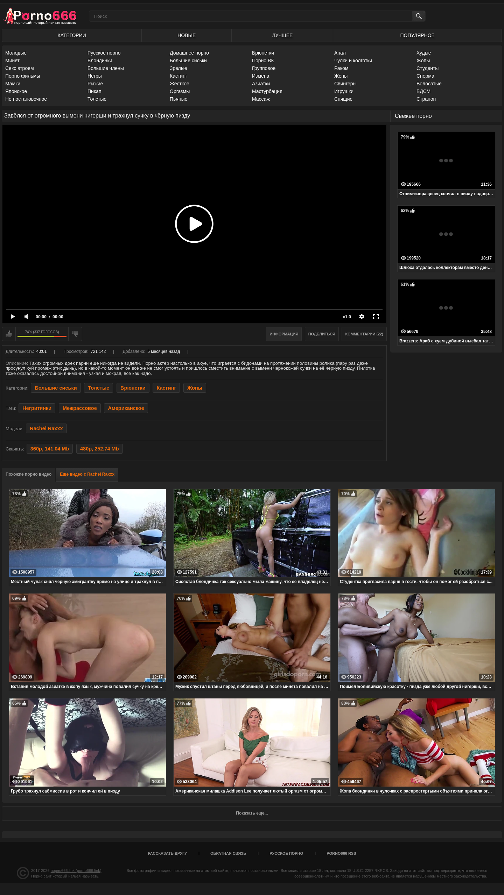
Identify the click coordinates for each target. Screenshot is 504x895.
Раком (341, 68)
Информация (284, 334)
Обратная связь (228, 853)
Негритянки (36, 408)
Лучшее (282, 35)
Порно (36, 876)
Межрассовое (80, 408)
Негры (95, 76)
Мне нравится (9, 334)
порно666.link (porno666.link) (76, 870)
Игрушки (344, 91)
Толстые (97, 99)
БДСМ (423, 91)
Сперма (425, 76)
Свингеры (345, 83)
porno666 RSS (341, 853)
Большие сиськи (188, 60)
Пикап (95, 91)
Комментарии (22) (364, 334)
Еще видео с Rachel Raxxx (87, 474)
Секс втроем (19, 68)
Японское (16, 91)
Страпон (426, 99)
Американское (126, 408)
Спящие (343, 99)
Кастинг (178, 76)
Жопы (423, 60)
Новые (186, 35)
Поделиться (321, 334)
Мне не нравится (75, 334)
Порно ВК (263, 60)
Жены (341, 76)
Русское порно (104, 53)
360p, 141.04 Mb (49, 449)
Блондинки (100, 60)
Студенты (427, 68)
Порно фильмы (22, 76)
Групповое (263, 68)
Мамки (12, 83)
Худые (423, 53)
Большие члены (106, 68)
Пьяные (179, 99)
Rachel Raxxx (46, 428)
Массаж (261, 99)
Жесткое (179, 83)
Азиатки (261, 83)
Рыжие (95, 83)
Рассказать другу (167, 853)
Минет (12, 60)
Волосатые (429, 83)
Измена (260, 76)
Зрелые (178, 68)
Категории (71, 35)
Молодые (16, 53)
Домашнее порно (189, 53)
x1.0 (347, 316)
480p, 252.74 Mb (99, 449)
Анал (340, 53)
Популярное (417, 35)
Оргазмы (180, 91)
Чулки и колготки (353, 60)
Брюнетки (263, 53)
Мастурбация (267, 91)
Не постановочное (26, 99)
